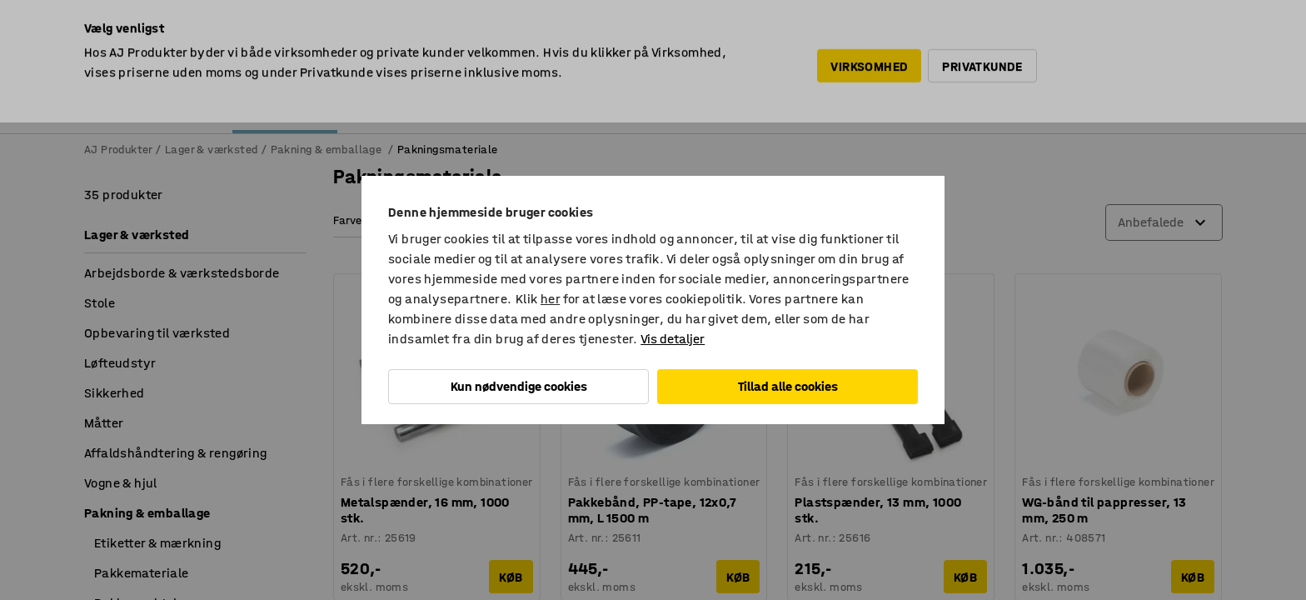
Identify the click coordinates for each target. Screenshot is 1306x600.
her (550, 299)
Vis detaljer (673, 339)
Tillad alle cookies (788, 386)
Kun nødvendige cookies (519, 386)
